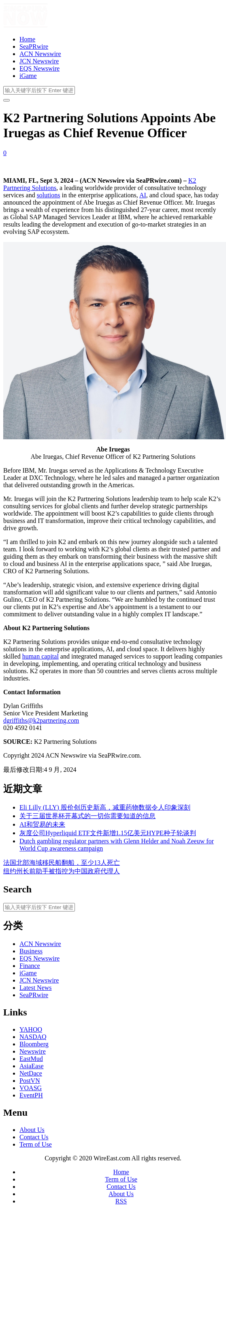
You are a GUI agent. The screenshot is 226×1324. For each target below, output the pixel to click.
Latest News (35, 987)
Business (31, 951)
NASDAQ (33, 1036)
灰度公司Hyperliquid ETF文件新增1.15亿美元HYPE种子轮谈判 (107, 832)
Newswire (32, 1051)
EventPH (31, 1095)
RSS (121, 1201)
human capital (40, 656)
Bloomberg (34, 1044)
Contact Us (34, 1137)
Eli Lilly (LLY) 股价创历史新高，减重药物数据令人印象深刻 (104, 807)
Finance (29, 965)
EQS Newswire (39, 68)
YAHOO (30, 1029)
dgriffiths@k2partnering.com (41, 720)
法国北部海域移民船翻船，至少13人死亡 (61, 862)
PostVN (29, 1080)
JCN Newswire (39, 61)
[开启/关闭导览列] (6, 100)
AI (142, 195)
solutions (48, 195)
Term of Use (35, 1144)
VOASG (30, 1087)
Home (27, 39)
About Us (32, 1129)
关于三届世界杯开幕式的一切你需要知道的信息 (87, 815)
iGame (28, 75)
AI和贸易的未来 (42, 824)
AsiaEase (31, 1066)
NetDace (30, 1073)
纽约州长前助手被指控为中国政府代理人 (61, 871)
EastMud (31, 1058)
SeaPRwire (33, 46)
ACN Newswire (40, 53)
